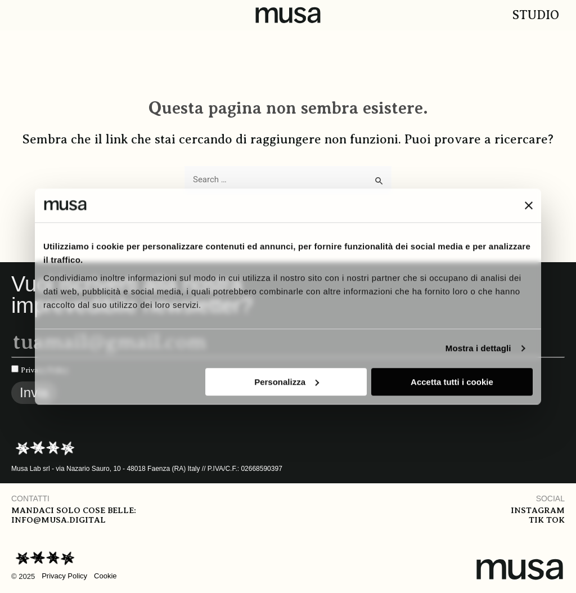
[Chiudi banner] (529, 205)
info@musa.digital (58, 519)
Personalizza (286, 382)
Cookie (105, 576)
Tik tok (547, 519)
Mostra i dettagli (478, 348)
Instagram (538, 510)
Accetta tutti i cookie (452, 382)
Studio (535, 15)
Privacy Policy (64, 576)
